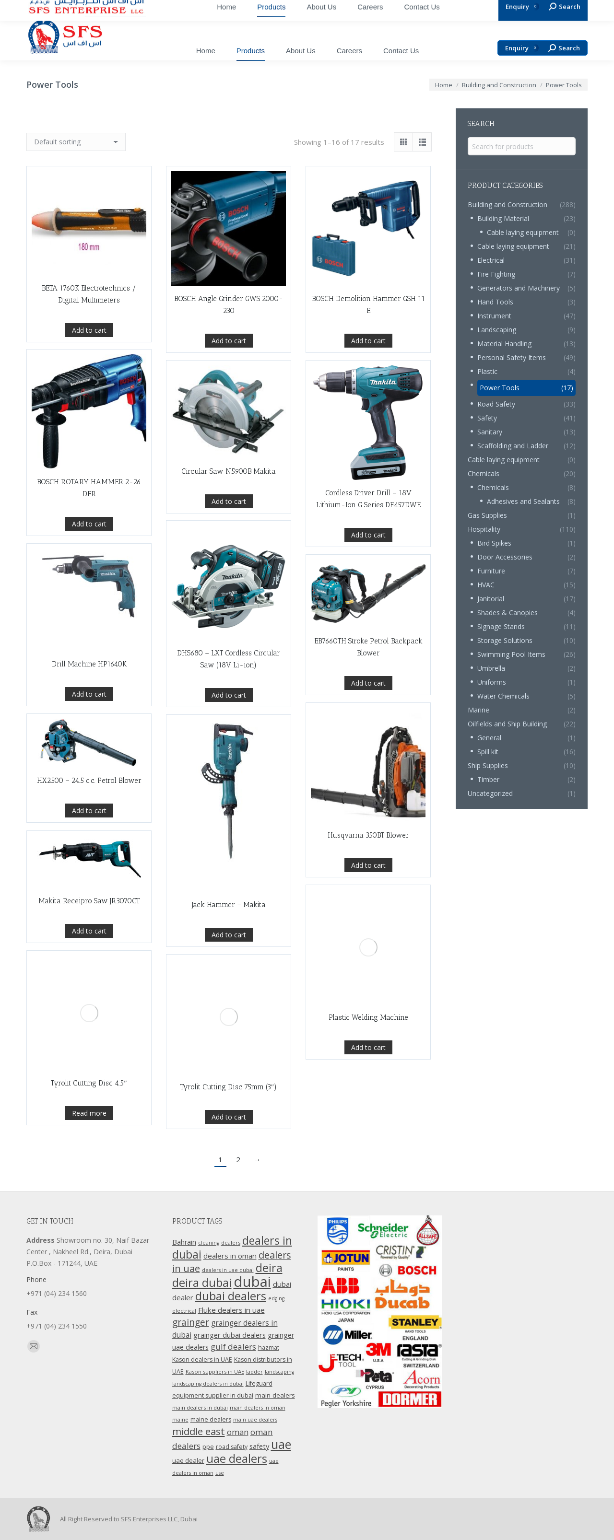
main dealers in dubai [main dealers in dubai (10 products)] (200, 1407)
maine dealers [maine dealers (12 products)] (210, 1419)
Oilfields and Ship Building (507, 723)
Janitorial (490, 598)
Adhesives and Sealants (523, 501)
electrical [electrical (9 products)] (184, 1310)
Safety (487, 417)
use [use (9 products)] (219, 1473)
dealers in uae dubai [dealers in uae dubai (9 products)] (228, 1270)
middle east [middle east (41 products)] (198, 1431)
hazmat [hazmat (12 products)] (268, 1347)
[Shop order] (76, 142)
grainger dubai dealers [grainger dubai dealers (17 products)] (229, 1335)
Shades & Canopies (507, 612)
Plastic (487, 371)
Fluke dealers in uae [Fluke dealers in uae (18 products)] (231, 1310)
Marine (478, 709)
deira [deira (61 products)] (269, 1267)
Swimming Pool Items (511, 654)
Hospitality (484, 529)
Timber (488, 779)
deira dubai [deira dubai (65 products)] (202, 1282)
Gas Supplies (487, 515)
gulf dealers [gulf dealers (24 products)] (233, 1346)
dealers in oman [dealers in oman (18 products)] (230, 1255)
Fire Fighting (496, 274)
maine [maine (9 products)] (180, 1419)
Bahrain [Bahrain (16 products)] (184, 1242)
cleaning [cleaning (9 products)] (208, 1242)
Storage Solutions (504, 640)
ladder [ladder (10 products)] (254, 1371)
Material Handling (504, 343)
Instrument (494, 315)
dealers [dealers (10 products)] (230, 1242)
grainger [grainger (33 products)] (190, 1322)
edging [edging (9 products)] (276, 1298)
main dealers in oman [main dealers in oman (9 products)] (257, 1407)
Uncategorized (490, 793)
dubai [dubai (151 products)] (252, 1281)
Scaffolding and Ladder (512, 445)
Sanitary (489, 431)
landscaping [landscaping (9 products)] (279, 1371)
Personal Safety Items (511, 357)
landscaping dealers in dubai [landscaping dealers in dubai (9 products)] (208, 1383)
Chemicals (483, 473)
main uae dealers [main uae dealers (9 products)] (255, 1419)
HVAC (486, 584)
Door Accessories (504, 556)
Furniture (491, 570)
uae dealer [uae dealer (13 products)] (188, 1460)
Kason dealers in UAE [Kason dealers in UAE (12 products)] (202, 1359)
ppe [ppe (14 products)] (208, 1446)
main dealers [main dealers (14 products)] (275, 1395)
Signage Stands (501, 626)
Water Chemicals (503, 695)
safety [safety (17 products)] (259, 1446)
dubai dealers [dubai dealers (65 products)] (230, 1296)
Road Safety (496, 403)
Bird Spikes (494, 543)
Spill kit (487, 751)
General (489, 737)
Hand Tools (495, 301)
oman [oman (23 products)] (237, 1431)
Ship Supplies (488, 765)
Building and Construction (507, 204)
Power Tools (500, 387)
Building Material (503, 218)
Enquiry (522, 48)
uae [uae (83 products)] (281, 1444)
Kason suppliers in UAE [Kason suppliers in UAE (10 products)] (215, 1371)
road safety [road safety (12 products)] (232, 1447)
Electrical (491, 260)
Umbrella (491, 668)
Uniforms (491, 682)
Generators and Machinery (518, 287)
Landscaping (496, 329)
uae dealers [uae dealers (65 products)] (236, 1458)
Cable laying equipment (523, 232)
